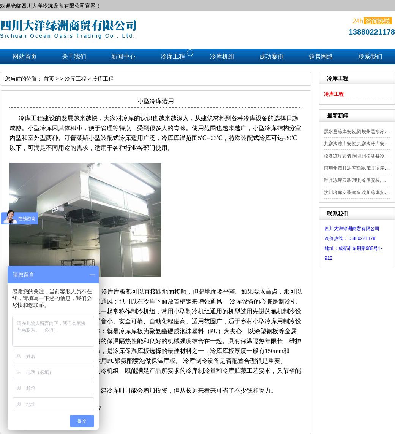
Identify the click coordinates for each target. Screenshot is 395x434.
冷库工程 (334, 94)
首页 (49, 79)
